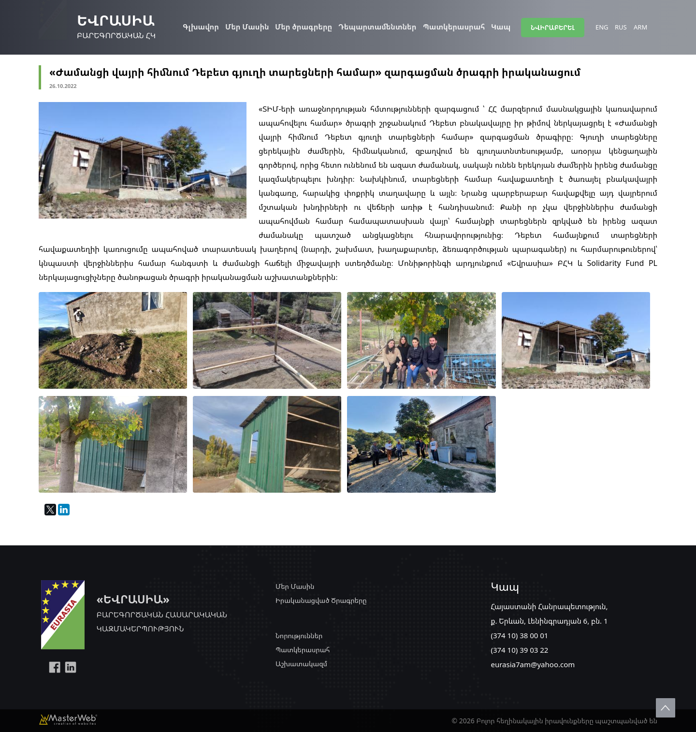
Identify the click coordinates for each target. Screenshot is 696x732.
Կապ (500, 26)
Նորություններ (299, 635)
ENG (602, 27)
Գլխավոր (201, 26)
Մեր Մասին (247, 26)
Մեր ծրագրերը (303, 26)
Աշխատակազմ (301, 663)
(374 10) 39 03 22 (519, 650)
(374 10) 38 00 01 (519, 635)
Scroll (665, 707)
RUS (621, 27)
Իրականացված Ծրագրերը (321, 600)
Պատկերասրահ (454, 26)
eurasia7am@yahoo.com (533, 664)
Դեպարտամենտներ (377, 26)
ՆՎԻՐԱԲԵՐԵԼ (553, 27)
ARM (640, 27)
